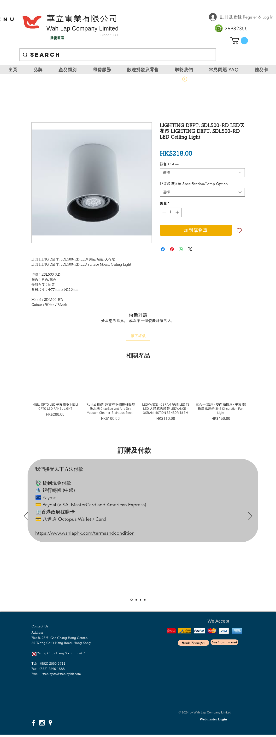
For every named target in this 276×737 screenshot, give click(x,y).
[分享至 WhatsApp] (181, 249)
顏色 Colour (170, 164)
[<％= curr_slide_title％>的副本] (145, 600)
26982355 (236, 29)
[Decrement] (163, 212)
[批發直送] (57, 38)
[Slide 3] (140, 600)
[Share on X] (190, 249)
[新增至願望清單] (239, 230)
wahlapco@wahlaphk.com (61, 673)
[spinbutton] (171, 212)
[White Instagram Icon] (42, 723)
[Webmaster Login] (213, 719)
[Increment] (178, 212)
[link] (239, 40)
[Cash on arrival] (224, 642)
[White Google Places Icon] (50, 723)
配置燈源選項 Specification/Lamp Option (194, 184)
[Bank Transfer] (193, 643)
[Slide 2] (136, 600)
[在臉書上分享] (163, 249)
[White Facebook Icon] (33, 723)
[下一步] (250, 516)
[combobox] (202, 172)
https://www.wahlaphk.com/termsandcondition (85, 533)
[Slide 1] (131, 600)
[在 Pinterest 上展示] (172, 249)
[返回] (26, 516)
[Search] (117, 55)
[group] (138, 395)
